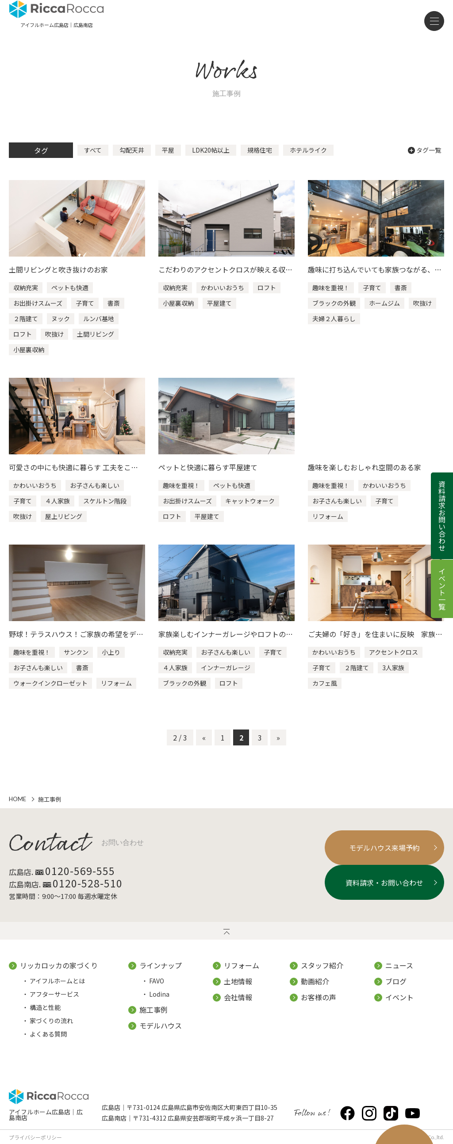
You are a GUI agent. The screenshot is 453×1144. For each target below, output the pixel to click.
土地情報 (238, 988)
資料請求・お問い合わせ (375, 890)
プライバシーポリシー (35, 1136)
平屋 (168, 158)
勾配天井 (131, 158)
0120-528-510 (97, 890)
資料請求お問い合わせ (442, 515)
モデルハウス (160, 1033)
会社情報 (238, 1004)
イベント (399, 1004)
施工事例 (153, 1017)
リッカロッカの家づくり (59, 972)
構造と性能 (45, 1014)
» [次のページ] (278, 745)
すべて (93, 158)
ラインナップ (160, 972)
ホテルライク (308, 158)
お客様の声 (318, 1004)
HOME (17, 807)
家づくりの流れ (51, 1028)
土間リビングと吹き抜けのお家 (58, 278)
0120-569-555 (89, 878)
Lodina (159, 1001)
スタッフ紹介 (322, 972)
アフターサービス (54, 1001)
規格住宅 (259, 158)
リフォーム (241, 972)
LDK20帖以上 (211, 158)
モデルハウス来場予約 (375, 855)
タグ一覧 (424, 158)
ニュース (399, 972)
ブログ (396, 988)
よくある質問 (48, 1041)
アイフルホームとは (57, 988)
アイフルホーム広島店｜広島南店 (48, 1118)
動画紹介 (315, 988)
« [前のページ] (204, 745)
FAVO (156, 988)
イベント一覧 (442, 589)
